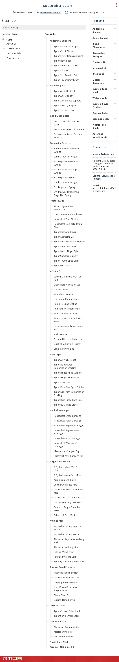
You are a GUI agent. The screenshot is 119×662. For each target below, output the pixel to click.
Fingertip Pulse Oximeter (66, 582)
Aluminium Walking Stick (66, 547)
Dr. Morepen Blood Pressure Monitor (68, 136)
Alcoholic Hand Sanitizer (66, 572)
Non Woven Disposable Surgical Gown (65, 589)
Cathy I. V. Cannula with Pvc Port (67, 278)
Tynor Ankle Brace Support (67, 100)
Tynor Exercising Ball (64, 236)
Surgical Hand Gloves (64, 599)
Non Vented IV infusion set (67, 299)
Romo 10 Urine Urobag (65, 303)
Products (50, 34)
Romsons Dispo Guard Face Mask (68, 509)
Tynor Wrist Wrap (62, 265)
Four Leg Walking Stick (65, 556)
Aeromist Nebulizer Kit (62, 646)
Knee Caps (55, 354)
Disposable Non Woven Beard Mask (69, 491)
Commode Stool (58, 621)
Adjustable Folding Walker (67, 534)
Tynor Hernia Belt (62, 60)
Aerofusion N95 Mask (65, 479)
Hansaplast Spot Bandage (67, 438)
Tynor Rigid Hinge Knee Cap (68, 399)
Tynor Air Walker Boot (65, 359)
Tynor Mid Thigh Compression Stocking (69, 393)
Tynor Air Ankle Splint (64, 91)
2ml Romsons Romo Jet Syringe (66, 171)
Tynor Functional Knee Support (69, 241)
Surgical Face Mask (60, 461)
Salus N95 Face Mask (64, 515)
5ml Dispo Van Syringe (65, 187)
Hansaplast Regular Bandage (68, 425)
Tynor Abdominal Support (66, 46)
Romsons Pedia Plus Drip (66, 313)
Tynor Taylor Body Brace (66, 79)
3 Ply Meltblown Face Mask (67, 475)
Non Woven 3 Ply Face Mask (68, 502)
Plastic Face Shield (59, 642)
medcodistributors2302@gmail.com (86, 12)
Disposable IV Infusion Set (67, 284)
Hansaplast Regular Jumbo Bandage (67, 432)
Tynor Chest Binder (63, 51)
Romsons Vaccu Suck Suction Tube (68, 320)
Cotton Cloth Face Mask (66, 484)
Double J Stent (61, 289)
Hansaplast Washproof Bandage (65, 445)
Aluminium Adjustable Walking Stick (69, 541)
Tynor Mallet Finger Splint (66, 251)
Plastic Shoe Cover (63, 595)
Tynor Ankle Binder (63, 95)
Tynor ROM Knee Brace (66, 404)
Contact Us (13, 58)
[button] (50, 12)
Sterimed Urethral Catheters (68, 339)
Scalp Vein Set (61, 334)
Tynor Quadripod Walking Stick (69, 561)
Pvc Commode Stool (64, 636)
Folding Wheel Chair (64, 551)
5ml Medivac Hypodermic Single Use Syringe (66, 193)
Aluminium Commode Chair (67, 626)
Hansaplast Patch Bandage (67, 420)
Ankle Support (57, 85)
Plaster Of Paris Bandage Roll (68, 455)
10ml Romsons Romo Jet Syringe (66, 150)
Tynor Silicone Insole (64, 110)
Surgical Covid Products (62, 567)
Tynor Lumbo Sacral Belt (66, 65)
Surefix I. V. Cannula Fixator (67, 343)
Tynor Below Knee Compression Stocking (65, 366)
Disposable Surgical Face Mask (69, 497)
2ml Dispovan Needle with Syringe (67, 163)
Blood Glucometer (59, 115)
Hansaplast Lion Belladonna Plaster (68, 225)
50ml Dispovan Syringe (65, 182)
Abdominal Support (60, 40)
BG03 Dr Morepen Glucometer (69, 129)
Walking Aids (56, 520)
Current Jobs (13, 48)
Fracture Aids (57, 200)
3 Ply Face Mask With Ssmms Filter (68, 469)
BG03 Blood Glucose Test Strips (67, 123)
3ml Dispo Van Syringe (65, 177)
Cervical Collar (57, 605)
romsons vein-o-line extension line (69, 328)
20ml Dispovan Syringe (65, 156)
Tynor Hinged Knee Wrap (66, 377)
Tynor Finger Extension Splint (68, 55)
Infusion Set (56, 271)
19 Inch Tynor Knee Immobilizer (63, 208)
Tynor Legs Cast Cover (65, 246)
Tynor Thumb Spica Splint (66, 260)
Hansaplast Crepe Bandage (67, 415)
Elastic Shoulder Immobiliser (68, 214)
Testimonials (14, 53)
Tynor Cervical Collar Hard (67, 611)
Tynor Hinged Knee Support (68, 372)
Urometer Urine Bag (64, 348)
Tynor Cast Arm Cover (65, 231)
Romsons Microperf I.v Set (67, 308)
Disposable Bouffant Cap (66, 577)
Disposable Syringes (60, 143)
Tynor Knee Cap (62, 382)
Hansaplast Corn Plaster (66, 219)
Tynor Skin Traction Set (65, 75)
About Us (11, 43)
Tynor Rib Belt (61, 70)
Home (6, 27)
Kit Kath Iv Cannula (63, 294)
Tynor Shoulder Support (66, 255)
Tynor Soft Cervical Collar (66, 615)
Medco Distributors (58, 5)
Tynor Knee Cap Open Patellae (69, 387)
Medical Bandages (59, 410)
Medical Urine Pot (63, 631)
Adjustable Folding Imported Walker (68, 528)
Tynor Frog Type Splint (65, 105)
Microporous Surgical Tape (67, 451)
